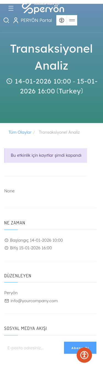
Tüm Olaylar (20, 132)
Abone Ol (80, 348)
